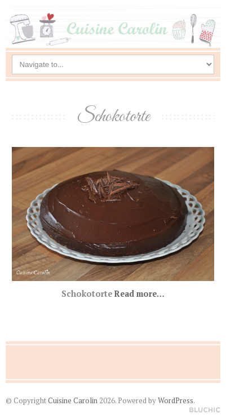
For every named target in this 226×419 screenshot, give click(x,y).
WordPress (175, 400)
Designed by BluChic (204, 410)
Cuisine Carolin (73, 400)
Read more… (139, 293)
